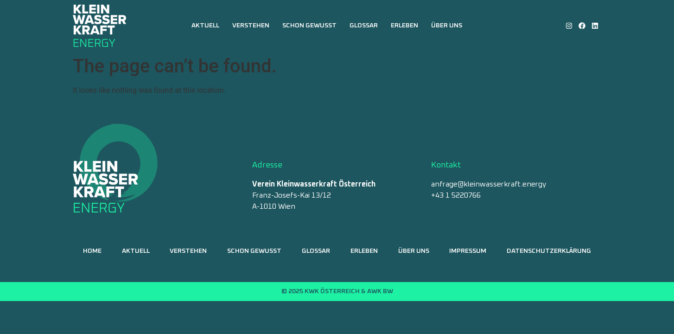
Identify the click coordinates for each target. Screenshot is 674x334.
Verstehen (250, 25)
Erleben (404, 25)
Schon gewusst (309, 25)
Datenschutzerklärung (549, 251)
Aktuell (205, 25)
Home (92, 251)
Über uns (446, 25)
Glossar (364, 25)
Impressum (467, 251)
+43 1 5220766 (456, 195)
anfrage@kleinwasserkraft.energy (488, 184)
